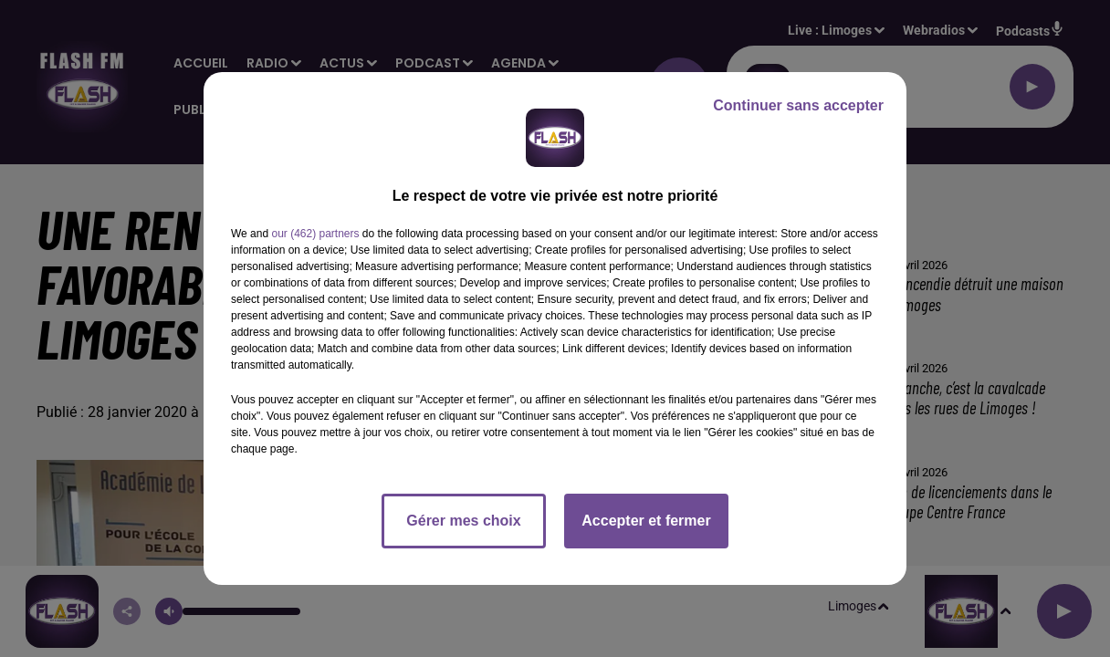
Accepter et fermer (645, 520)
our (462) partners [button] (315, 233)
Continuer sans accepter (798, 105)
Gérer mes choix (463, 520)
